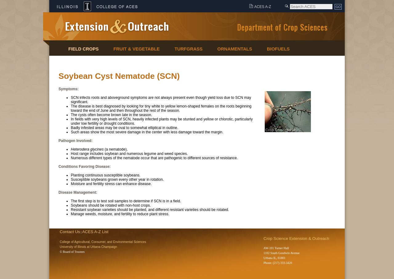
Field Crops (83, 48)
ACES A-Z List (95, 231)
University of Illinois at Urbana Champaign (88, 247)
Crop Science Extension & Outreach (296, 238)
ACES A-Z (262, 7)
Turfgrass (189, 48)
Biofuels (278, 48)
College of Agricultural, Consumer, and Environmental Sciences (103, 242)
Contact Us (70, 231)
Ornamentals (234, 48)
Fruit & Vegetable (137, 48)
